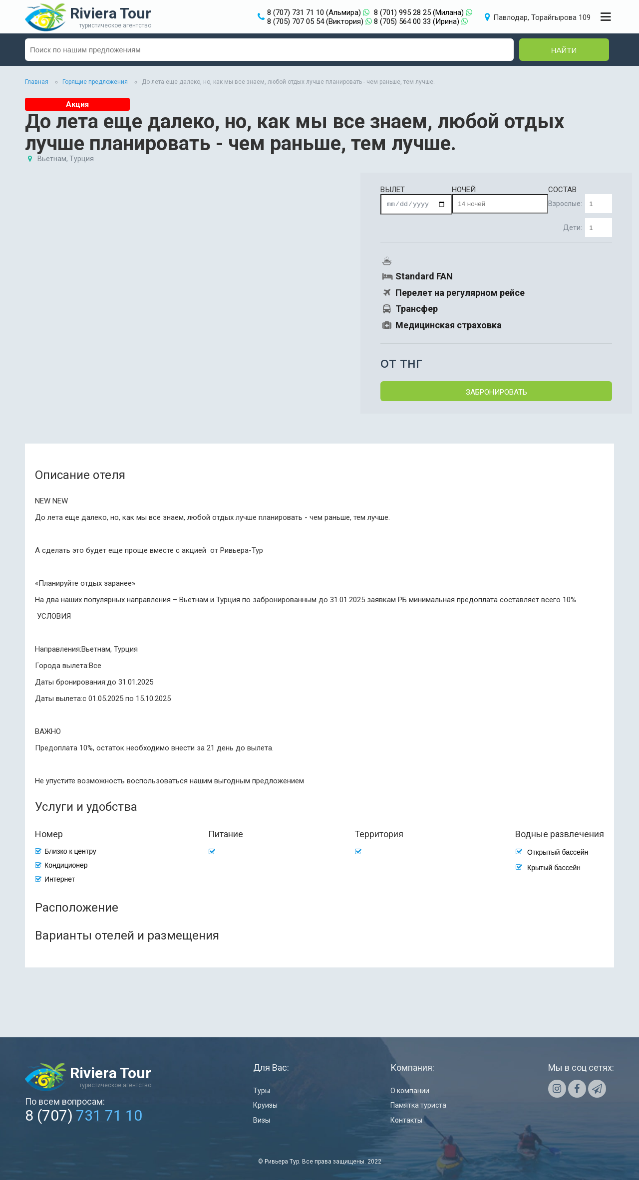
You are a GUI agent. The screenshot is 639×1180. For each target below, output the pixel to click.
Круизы (265, 1105)
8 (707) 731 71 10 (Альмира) (314, 12)
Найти (564, 50)
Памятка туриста (418, 1105)
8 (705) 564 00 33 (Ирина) (416, 21)
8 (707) (83, 1115)
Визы (261, 1120)
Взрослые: (580, 203)
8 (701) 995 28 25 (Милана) (419, 12)
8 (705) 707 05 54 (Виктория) (315, 21)
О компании (409, 1091)
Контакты (406, 1120)
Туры (261, 1091)
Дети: (587, 227)
